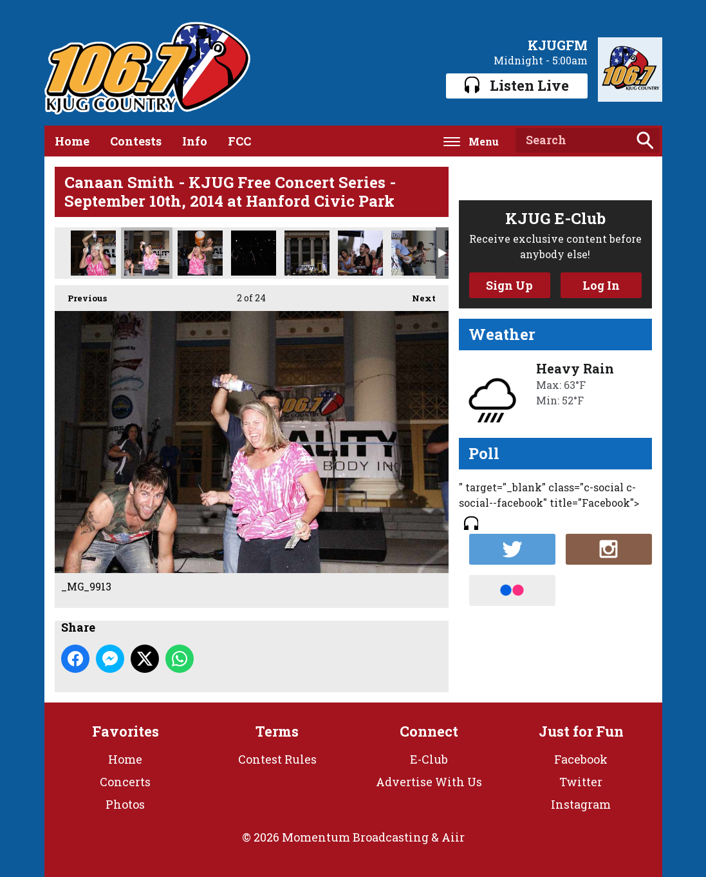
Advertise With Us (429, 781)
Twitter (580, 781)
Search (644, 140)
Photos (125, 804)
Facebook (581, 759)
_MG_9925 (93, 253)
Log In (601, 285)
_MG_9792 (413, 253)
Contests (136, 141)
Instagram (581, 804)
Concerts (125, 781)
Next (417, 294)
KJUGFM (558, 45)
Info (194, 141)
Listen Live (517, 85)
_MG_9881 (200, 253)
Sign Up (509, 285)
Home (72, 141)
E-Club (429, 759)
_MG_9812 (307, 253)
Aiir (453, 837)
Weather (502, 334)
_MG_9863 (253, 253)
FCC (239, 141)
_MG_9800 (360, 253)
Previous (81, 294)
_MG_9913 (146, 253)
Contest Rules (277, 759)
